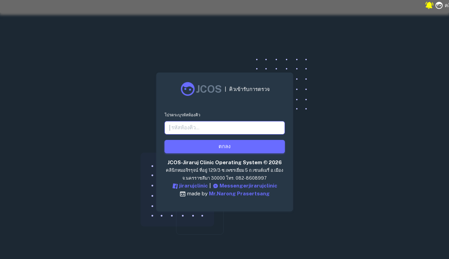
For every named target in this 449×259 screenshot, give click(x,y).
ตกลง (224, 146)
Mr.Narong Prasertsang (239, 193)
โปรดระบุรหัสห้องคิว (182, 115)
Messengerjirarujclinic (244, 186)
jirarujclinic (190, 186)
